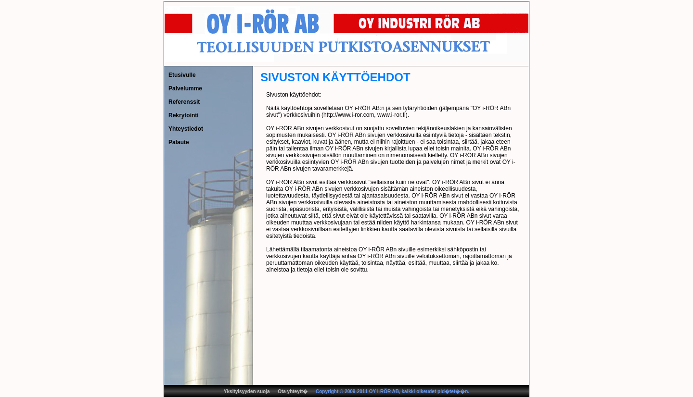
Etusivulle (182, 75)
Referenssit (184, 102)
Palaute (178, 142)
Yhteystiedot (185, 128)
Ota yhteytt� (293, 391)
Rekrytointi (183, 115)
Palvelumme (185, 88)
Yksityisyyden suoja (247, 391)
